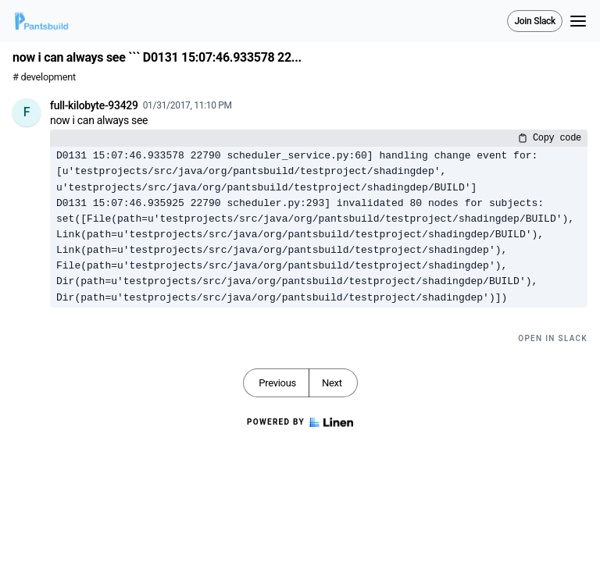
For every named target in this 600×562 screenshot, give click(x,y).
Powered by (300, 422)
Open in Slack (553, 338)
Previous (277, 383)
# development (44, 77)
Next (332, 383)
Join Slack (534, 21)
